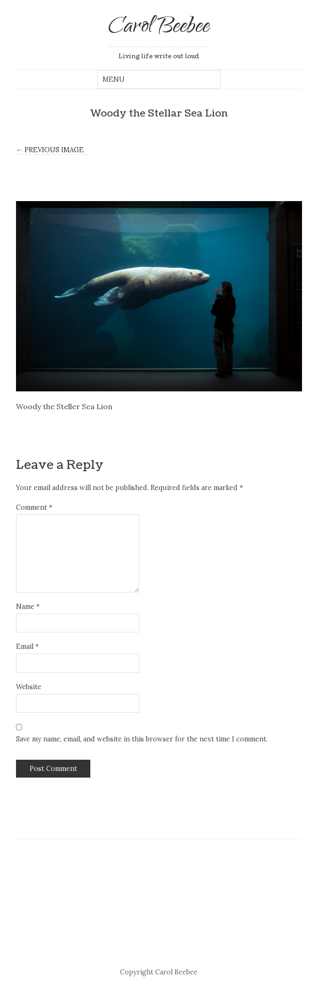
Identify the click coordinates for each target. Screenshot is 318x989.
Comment (34, 507)
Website (28, 687)
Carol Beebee (159, 28)
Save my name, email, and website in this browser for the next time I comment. (142, 739)
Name (28, 606)
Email (27, 646)
